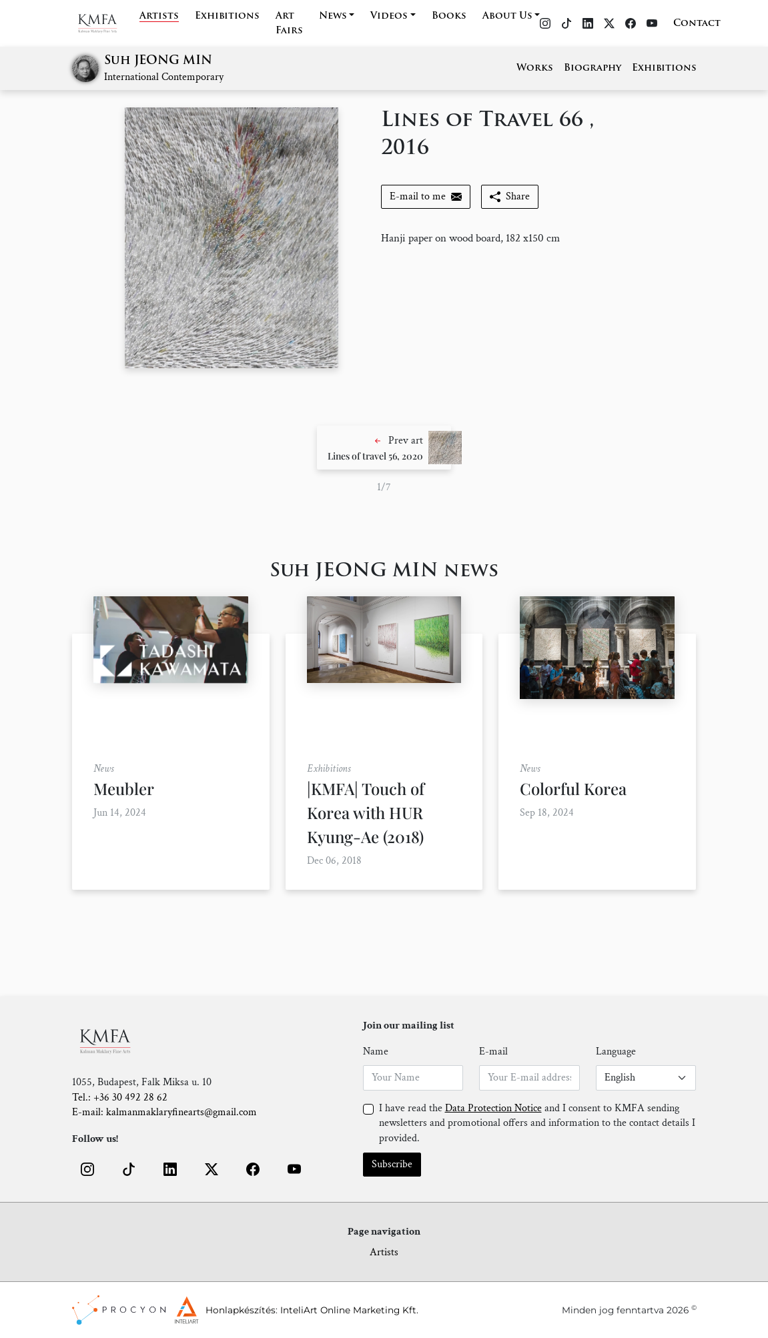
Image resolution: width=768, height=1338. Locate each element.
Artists (159, 16)
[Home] (105, 23)
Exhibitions (227, 16)
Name (375, 1052)
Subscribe (392, 1164)
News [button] (333, 16)
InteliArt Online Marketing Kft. (349, 1310)
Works (534, 68)
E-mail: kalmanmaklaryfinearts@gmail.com (164, 1112)
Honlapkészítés (241, 1310)
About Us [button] (507, 16)
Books (449, 16)
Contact (697, 24)
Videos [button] (389, 16)
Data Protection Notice (493, 1108)
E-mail (493, 1052)
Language (616, 1052)
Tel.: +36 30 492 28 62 (119, 1098)
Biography (592, 68)
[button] (384, 448)
